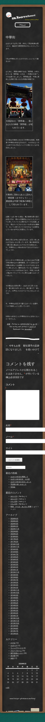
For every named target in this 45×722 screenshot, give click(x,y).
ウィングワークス (17, 648)
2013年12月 (15, 618)
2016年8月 (14, 552)
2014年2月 (14, 613)
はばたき (32, 326)
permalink (28, 329)
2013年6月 (14, 634)
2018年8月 (14, 536)
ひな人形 (14, 501)
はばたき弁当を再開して (19, 477)
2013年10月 (15, 623)
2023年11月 (15, 529)
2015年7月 (14, 580)
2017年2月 (14, 542)
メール (10, 436)
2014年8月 (14, 598)
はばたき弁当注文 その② (20, 479)
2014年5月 (14, 605)
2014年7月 (14, 600)
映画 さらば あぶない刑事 (21, 507)
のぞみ (13, 643)
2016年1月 (14, 570)
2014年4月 (14, 608)
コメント (10, 386)
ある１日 (14, 496)
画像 (8, 324)
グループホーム (16, 651)
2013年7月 (14, 631)
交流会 (13, 487)
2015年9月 (14, 575)
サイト (9, 448)
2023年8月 (14, 531)
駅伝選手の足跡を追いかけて (31, 349)
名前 (8, 425)
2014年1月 (14, 616)
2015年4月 (14, 585)
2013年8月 (14, 628)
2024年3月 (14, 524)
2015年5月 (14, 582)
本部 (12, 658)
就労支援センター (17, 653)
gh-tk (35, 324)
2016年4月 (14, 562)
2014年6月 (14, 603)
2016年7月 (14, 554)
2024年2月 (14, 526)
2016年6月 (14, 557)
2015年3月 (14, 588)
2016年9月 (14, 549)
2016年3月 (14, 564)
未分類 (13, 656)
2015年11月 (15, 572)
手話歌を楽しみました (18, 484)
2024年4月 (14, 521)
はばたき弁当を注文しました (21, 482)
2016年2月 (14, 567)
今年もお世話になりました (14, 347)
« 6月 (7, 688)
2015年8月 (14, 577)
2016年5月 (14, 559)
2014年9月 (14, 595)
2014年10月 (15, 593)
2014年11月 (15, 590)
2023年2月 (14, 534)
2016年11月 (15, 547)
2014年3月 (14, 610)
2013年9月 (14, 626)
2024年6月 (14, 519)
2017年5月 (14, 539)
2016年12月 (15, 544)
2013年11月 (15, 621)
